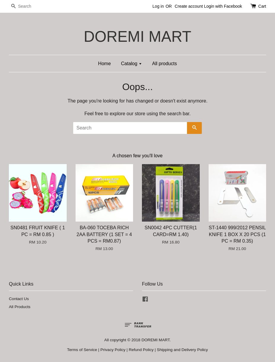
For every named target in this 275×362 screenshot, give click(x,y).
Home (104, 63)
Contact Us (19, 299)
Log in (158, 6)
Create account (189, 6)
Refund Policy (141, 349)
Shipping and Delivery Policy (182, 349)
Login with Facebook (223, 6)
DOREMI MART (137, 36)
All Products (20, 307)
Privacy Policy (113, 349)
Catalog (131, 63)
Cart (262, 6)
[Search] (26, 6)
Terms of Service (82, 349)
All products (164, 63)
